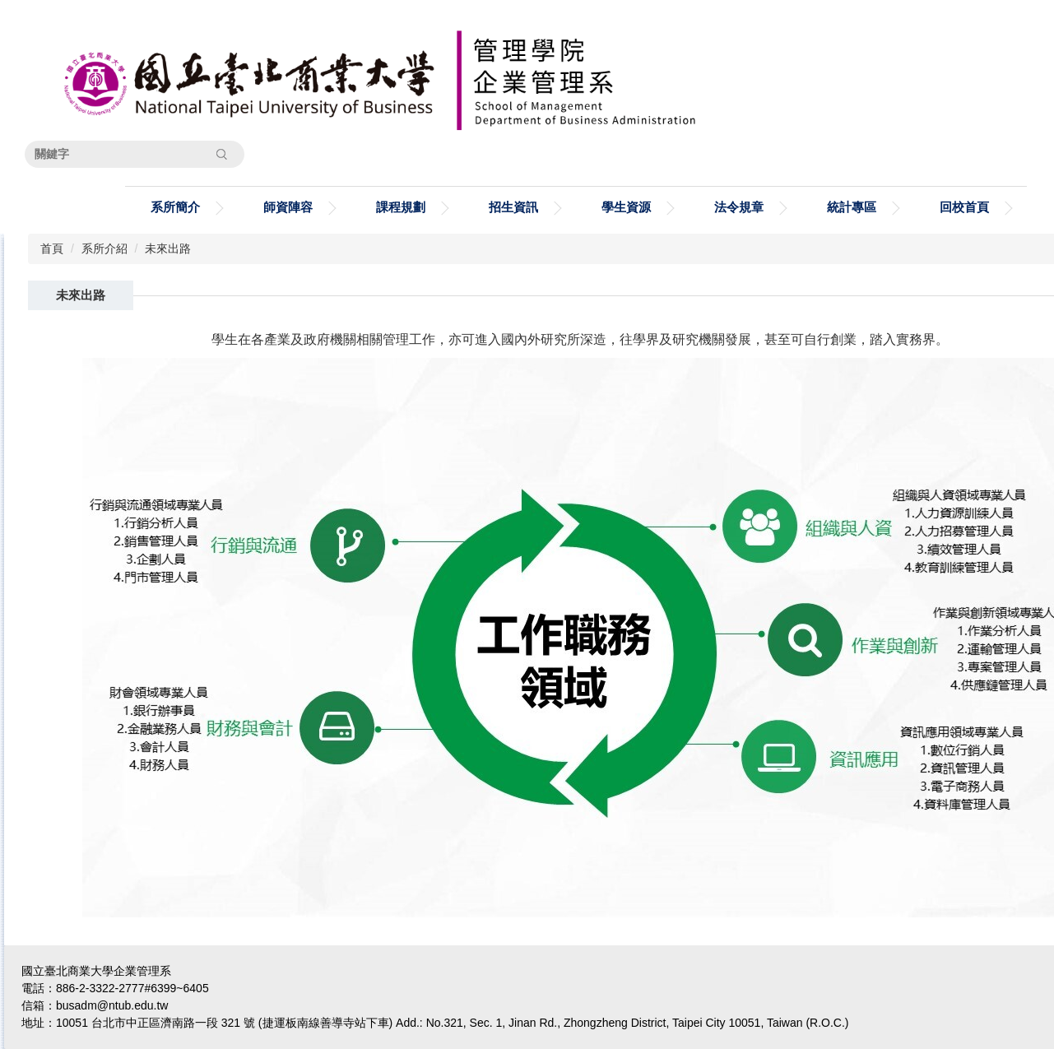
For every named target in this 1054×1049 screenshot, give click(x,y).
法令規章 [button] (739, 207)
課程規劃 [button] (400, 207)
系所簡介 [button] (175, 207)
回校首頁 (964, 207)
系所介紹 (104, 248)
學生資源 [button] (626, 207)
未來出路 (168, 248)
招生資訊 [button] (513, 207)
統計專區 (851, 207)
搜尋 (221, 153)
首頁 (51, 248)
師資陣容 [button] (288, 207)
